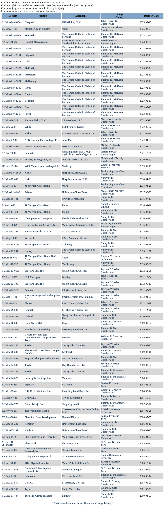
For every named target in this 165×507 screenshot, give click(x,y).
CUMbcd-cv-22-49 (11, 61)
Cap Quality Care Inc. (74, 371)
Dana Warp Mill (33, 323)
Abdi (27, 198)
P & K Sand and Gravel (74, 238)
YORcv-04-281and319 (8, 443)
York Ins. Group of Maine (38, 495)
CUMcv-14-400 (10, 218)
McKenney (30, 81)
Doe (27, 107)
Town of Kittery (70, 417)
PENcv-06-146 (9, 337)
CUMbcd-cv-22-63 (11, 100)
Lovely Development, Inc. (38, 146)
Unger (65, 323)
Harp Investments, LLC (74, 172)
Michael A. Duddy (110, 145)
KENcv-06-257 (9, 410)
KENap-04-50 (9, 437)
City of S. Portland (72, 397)
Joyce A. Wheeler (110, 269)
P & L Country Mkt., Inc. (75, 303)
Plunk (65, 205)
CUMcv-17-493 (10, 179)
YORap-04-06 (9, 450)
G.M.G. (29, 482)
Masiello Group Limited (37, 29)
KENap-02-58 (9, 456)
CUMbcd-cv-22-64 (11, 48)
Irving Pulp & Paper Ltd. (38, 456)
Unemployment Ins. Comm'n (77, 297)
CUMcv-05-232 (10, 423)
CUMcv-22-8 (9, 127)
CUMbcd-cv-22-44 (11, 94)
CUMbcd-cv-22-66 (11, 35)
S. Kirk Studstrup (110, 409)
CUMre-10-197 (10, 264)
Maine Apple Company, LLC (77, 225)
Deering (66, 277)
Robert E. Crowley (111, 321)
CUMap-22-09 (9, 140)
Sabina (28, 192)
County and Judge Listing (98, 503)
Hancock (105, 167)
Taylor (28, 489)
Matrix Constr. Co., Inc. (74, 283)
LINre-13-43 (8, 205)
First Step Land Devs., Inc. (76, 391)
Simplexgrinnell (70, 404)
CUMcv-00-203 (10, 489)
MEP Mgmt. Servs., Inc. (37, 463)
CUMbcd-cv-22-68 (11, 81)
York (103, 278)
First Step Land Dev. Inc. (75, 329)
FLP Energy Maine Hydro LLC (41, 437)
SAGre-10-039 (9, 257)
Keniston (29, 423)
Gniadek (29, 316)
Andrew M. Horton (111, 256)
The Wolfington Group (37, 410)
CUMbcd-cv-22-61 (11, 114)
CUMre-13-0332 (10, 244)
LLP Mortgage (32, 277)
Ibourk (65, 212)
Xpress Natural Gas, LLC (38, 231)
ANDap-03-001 (10, 476)
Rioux (28, 87)
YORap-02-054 (10, 469)
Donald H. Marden (111, 435)
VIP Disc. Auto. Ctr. (72, 476)
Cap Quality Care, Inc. (74, 345)
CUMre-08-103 (10, 329)
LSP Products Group (73, 127)
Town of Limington (72, 450)
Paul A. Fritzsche (110, 383)
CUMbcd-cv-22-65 (11, 68)
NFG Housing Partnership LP (41, 140)
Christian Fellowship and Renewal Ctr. (38, 450)
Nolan (65, 29)
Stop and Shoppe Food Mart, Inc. (42, 358)
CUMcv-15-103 (10, 231)
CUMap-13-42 (9, 238)
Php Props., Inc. (70, 443)
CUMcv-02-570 (10, 482)
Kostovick (67, 352)
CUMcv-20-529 (10, 120)
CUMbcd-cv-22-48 (11, 55)
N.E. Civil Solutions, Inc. (38, 391)
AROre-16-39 (9, 185)
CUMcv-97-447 (10, 495)
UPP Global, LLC (71, 22)
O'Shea (28, 48)
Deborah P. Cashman (112, 27)
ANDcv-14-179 (9, 225)
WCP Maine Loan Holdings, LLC (42, 166)
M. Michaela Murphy (112, 158)
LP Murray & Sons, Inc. (75, 290)
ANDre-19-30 (9, 153)
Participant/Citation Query (67, 503)
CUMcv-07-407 (10, 358)
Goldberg (67, 244)
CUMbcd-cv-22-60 (11, 107)
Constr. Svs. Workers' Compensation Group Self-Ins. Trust (41, 337)
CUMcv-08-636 (10, 323)
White (28, 127)
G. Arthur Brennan (111, 442)
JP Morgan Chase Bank (37, 185)
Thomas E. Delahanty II (113, 370)
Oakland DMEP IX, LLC (75, 159)
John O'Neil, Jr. (109, 21)
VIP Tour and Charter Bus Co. (78, 133)
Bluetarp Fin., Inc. (34, 270)
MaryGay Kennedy (111, 119)
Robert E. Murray (110, 164)
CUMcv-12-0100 (10, 270)
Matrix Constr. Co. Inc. (74, 270)
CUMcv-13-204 (10, 251)
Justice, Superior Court (113, 171)
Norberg (66, 166)
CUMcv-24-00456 (11, 22)
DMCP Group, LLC (72, 146)
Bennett (29, 153)
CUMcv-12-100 (10, 283)
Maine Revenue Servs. (74, 456)
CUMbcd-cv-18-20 (11, 172)
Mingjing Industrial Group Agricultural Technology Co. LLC (80, 153)
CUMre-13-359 (10, 212)
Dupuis (28, 94)
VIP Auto (67, 384)
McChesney (68, 264)
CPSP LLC (31, 397)
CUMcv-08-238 (10, 352)
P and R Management (36, 42)
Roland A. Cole (109, 210)
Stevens (66, 337)
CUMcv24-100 (9, 29)
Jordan (28, 345)
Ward (65, 185)
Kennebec (106, 412)
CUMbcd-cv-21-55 (11, 146)
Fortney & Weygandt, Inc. (39, 159)
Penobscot (106, 339)
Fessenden (30, 74)
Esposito (29, 384)
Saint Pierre (68, 140)
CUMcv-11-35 (9, 303)
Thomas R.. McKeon (112, 34)
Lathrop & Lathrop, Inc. (38, 378)
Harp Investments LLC (74, 179)
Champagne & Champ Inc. (39, 218)
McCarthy (30, 35)
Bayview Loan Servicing (37, 329)
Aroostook (106, 187)
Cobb (65, 257)
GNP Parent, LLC (71, 231)
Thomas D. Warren (111, 125)
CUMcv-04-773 (10, 404)
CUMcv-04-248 (10, 345)
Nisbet (28, 172)
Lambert (66, 495)
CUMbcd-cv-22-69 (11, 74)
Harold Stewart (109, 40)
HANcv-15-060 (10, 166)
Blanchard (30, 443)
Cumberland (107, 23)
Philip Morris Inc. (71, 489)
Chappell (29, 22)
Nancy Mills (107, 177)
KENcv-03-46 (9, 463)
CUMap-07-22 (9, 397)
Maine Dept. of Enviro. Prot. (77, 437)
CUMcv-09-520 (10, 290)
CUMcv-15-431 (10, 198)
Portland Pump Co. (72, 358)
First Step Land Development (40, 417)
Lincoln (105, 206)
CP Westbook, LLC (72, 120)
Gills (27, 61)
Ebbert (28, 303)
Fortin (28, 114)
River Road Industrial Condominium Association (76, 42)
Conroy (29, 251)
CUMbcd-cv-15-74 (11, 159)
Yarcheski (30, 238)
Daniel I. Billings (110, 204)
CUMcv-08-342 (10, 316)
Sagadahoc (106, 259)
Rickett (28, 133)
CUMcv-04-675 (10, 378)
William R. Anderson (112, 336)
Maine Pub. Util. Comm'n (75, 463)
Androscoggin (108, 43)
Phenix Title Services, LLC (76, 218)
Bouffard (29, 100)
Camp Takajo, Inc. (34, 404)
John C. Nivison (109, 302)
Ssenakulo (30, 476)
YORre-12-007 (9, 277)
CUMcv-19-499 (10, 133)
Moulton (66, 378)
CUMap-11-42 (9, 297)
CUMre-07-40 (9, 391)
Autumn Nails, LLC (35, 120)
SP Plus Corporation (73, 198)
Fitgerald (29, 55)
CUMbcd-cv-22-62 (11, 87)
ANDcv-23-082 (9, 42)
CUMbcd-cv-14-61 (11, 192)
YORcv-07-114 (9, 384)
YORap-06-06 (9, 417)
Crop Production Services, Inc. (41, 225)
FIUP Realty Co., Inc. (73, 482)
